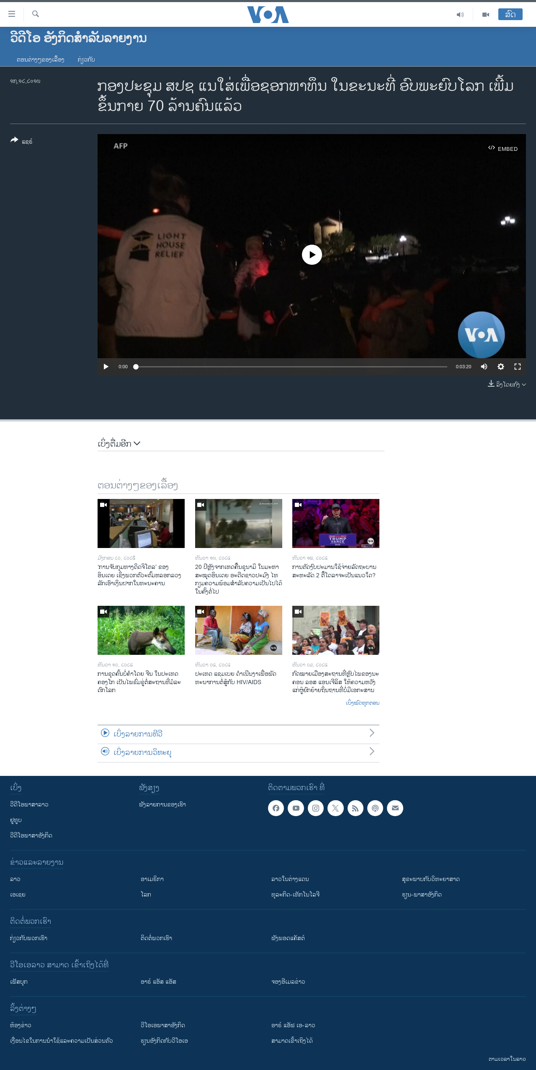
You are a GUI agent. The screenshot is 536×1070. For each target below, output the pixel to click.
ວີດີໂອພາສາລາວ (29, 804)
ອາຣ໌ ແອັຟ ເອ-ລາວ (293, 1025)
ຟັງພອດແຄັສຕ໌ (288, 938)
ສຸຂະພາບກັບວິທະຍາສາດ (431, 879)
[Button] (21, 142)
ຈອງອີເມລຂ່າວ (288, 981)
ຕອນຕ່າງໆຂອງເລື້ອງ (40, 60)
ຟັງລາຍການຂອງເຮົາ (162, 804)
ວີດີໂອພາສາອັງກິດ (31, 835)
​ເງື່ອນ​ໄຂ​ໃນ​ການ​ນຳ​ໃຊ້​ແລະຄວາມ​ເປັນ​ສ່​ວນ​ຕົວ (61, 1040)
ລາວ (15, 879)
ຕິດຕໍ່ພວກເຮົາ (156, 938)
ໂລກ (146, 894)
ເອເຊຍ (18, 894)
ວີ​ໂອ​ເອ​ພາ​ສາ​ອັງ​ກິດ (163, 1025)
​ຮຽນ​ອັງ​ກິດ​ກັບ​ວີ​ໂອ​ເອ (164, 1040)
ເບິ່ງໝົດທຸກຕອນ (362, 703)
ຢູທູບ (16, 820)
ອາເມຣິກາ (152, 879)
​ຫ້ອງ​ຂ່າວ (20, 1025)
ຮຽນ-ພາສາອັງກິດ (422, 894)
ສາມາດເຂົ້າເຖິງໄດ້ (292, 1040)
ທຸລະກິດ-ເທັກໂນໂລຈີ (295, 894)
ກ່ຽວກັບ (86, 60)
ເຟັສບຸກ (19, 981)
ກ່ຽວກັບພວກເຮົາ (28, 938)
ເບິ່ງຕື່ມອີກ (119, 444)
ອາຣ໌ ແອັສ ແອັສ (158, 981)
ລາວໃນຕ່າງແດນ (290, 879)
